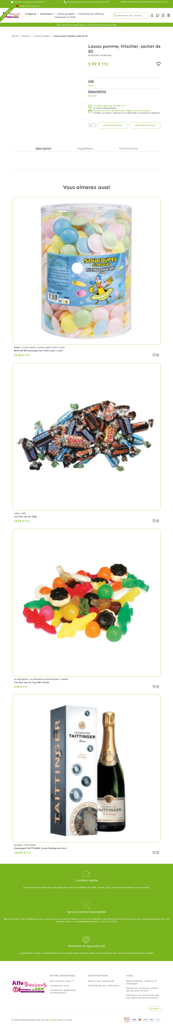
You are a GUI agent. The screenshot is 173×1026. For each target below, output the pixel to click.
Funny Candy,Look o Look (51, 347)
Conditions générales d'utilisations (63, 991)
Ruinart (18, 845)
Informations (128, 148)
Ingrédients (85, 148)
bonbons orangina (42, 36)
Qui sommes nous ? (62, 981)
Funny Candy (29, 347)
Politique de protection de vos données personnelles (142, 996)
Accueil (15, 36)
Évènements (47, 14)
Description (43, 148)
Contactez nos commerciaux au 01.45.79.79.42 (88, 2)
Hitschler (93, 55)
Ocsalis (53, 1020)
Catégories (32, 14)
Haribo (64, 679)
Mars (16, 513)
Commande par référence (103, 985)
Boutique (26, 36)
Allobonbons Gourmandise (44, 679)
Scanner (154, 1009)
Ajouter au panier (112, 125)
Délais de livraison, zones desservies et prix (142, 989)
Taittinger (30, 845)
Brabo (17, 347)
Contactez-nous (59, 985)
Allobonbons (21, 679)
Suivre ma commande (101, 981)
